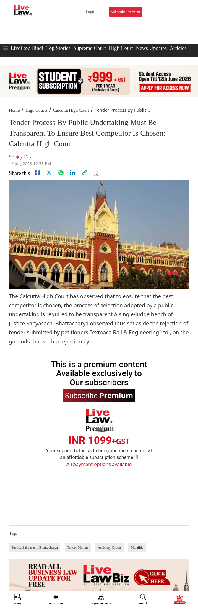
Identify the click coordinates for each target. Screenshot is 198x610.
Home (14, 110)
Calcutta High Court (71, 110)
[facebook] (37, 172)
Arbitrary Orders (109, 547)
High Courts (36, 110)
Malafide (137, 547)
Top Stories (58, 48)
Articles (178, 48)
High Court (121, 48)
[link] (84, 172)
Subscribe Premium (125, 12)
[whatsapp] (61, 172)
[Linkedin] (72, 172)
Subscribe (99, 395)
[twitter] (49, 172)
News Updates (151, 48)
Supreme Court (90, 48)
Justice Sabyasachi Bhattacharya (35, 547)
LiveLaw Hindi (27, 48)
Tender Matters (78, 547)
